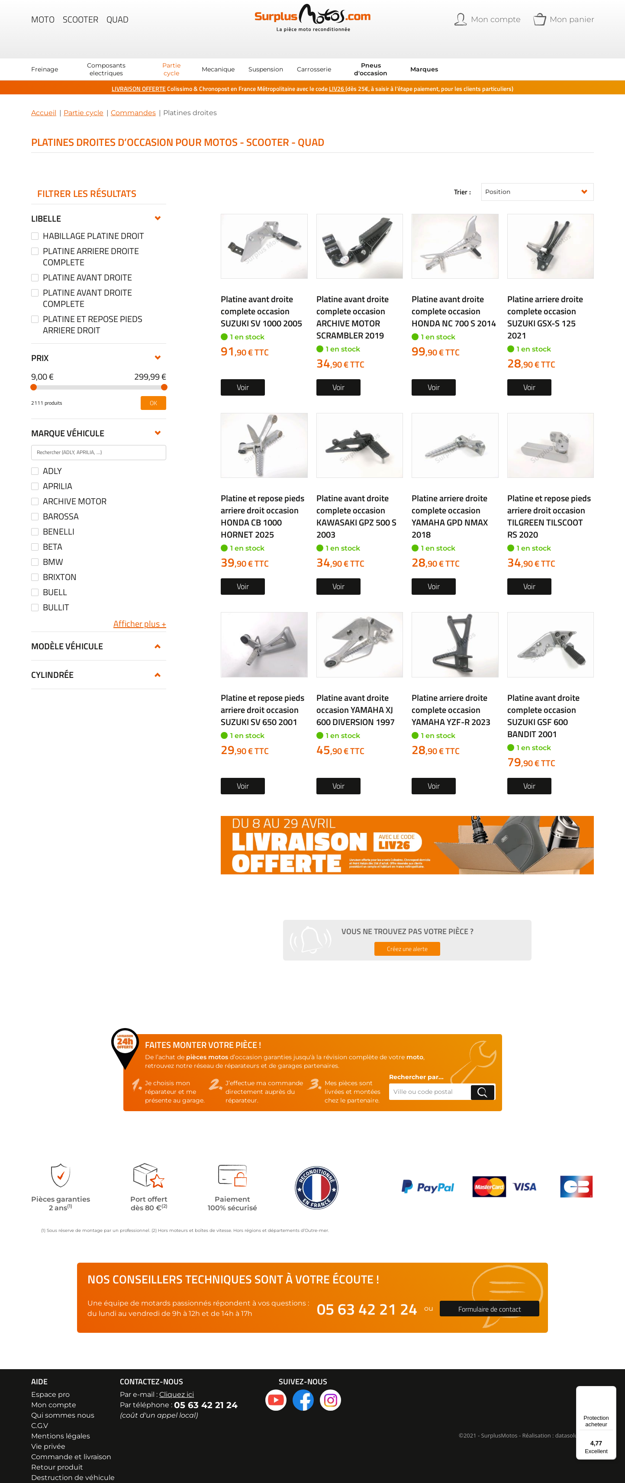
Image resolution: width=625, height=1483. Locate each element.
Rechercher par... (416, 1065)
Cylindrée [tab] (52, 662)
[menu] (234, 57)
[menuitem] (44, 57)
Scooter (80, 23)
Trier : (462, 180)
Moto (43, 23)
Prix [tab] (39, 345)
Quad (117, 23)
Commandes (133, 101)
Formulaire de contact (489, 1296)
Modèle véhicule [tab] (67, 634)
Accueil (43, 101)
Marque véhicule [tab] (67, 421)
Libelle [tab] (46, 206)
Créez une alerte (407, 936)
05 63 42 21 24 (367, 1297)
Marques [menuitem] (424, 57)
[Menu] (611, 1391)
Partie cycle (83, 101)
